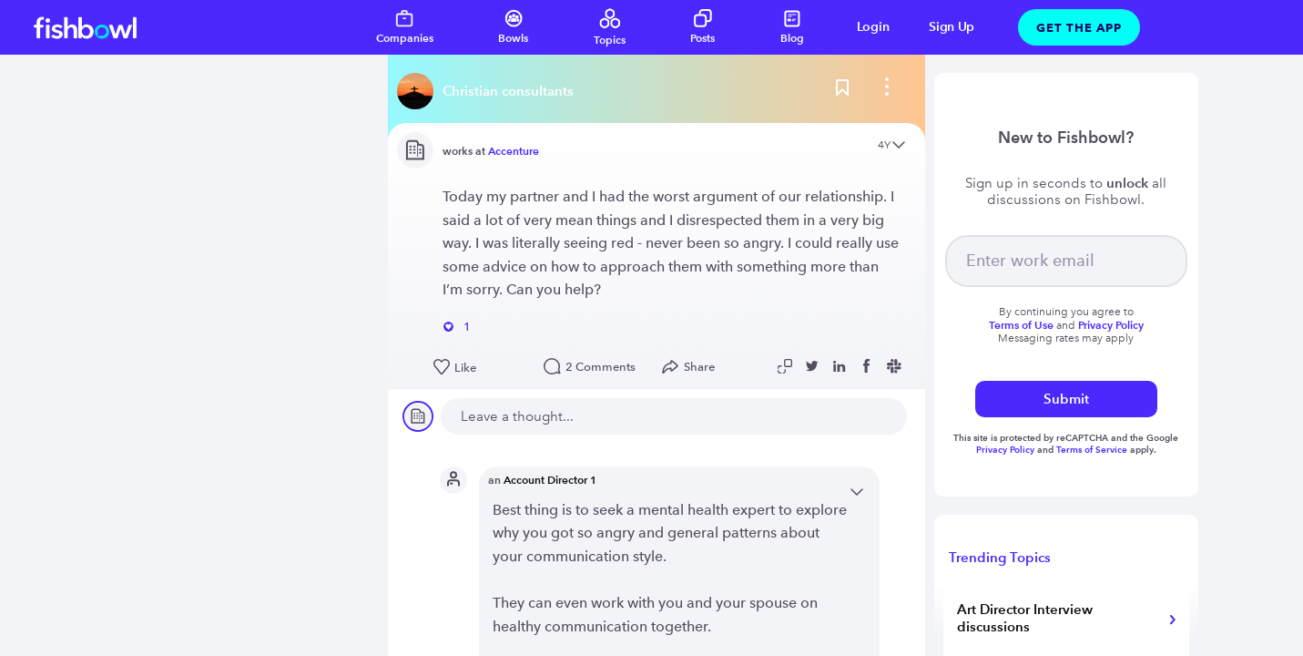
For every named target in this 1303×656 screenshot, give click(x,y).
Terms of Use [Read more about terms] (1021, 325)
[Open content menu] (899, 146)
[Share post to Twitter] (814, 366)
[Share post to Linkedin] (841, 366)
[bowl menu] (887, 91)
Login (873, 27)
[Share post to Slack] (896, 366)
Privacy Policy (1006, 450)
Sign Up (951, 27)
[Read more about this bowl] (490, 91)
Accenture (513, 151)
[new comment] (674, 416)
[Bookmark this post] (842, 91)
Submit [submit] (1066, 398)
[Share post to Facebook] (868, 366)
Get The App (1079, 27)
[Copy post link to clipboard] (786, 366)
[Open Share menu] (692, 367)
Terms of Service (1091, 450)
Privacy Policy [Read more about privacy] (1111, 325)
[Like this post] (479, 368)
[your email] (1066, 261)
